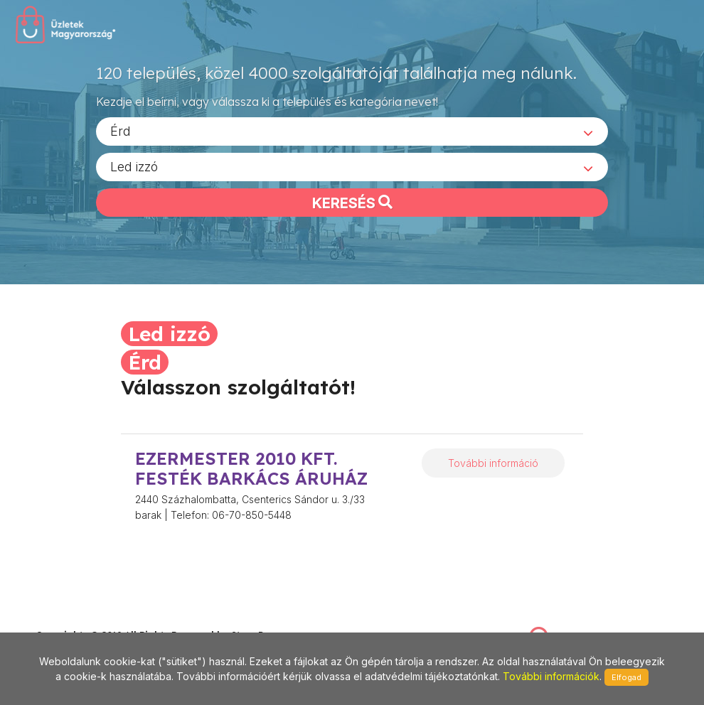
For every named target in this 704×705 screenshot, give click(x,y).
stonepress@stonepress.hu (93, 619)
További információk (551, 676)
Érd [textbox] (120, 135)
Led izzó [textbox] (134, 170)
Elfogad (626, 677)
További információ (493, 463)
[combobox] (352, 136)
